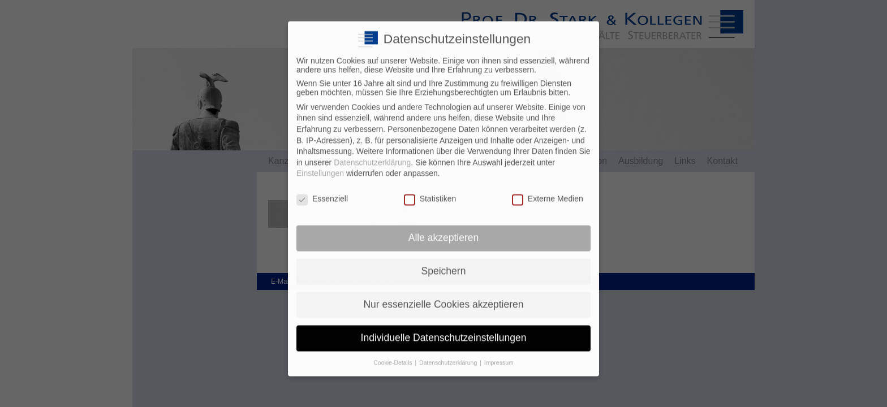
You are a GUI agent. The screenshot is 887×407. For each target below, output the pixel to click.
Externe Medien (547, 189)
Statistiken (430, 189)
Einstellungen (320, 164)
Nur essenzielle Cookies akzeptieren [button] (443, 295)
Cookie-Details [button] (393, 353)
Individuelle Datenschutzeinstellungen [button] (444, 328)
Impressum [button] (499, 353)
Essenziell (322, 189)
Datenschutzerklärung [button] (449, 353)
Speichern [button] (443, 261)
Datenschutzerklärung (372, 153)
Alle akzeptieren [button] (443, 228)
